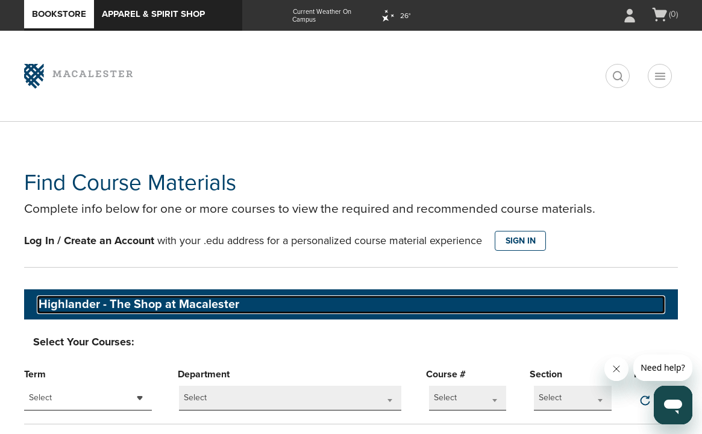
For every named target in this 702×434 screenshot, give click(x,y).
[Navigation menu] (660, 76)
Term (35, 374)
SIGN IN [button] (521, 241)
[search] (618, 76)
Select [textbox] (40, 397)
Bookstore (59, 13)
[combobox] (88, 398)
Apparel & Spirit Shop (153, 13)
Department (204, 374)
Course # (446, 374)
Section (546, 374)
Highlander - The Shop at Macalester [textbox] (139, 304)
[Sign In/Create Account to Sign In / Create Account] (630, 15)
